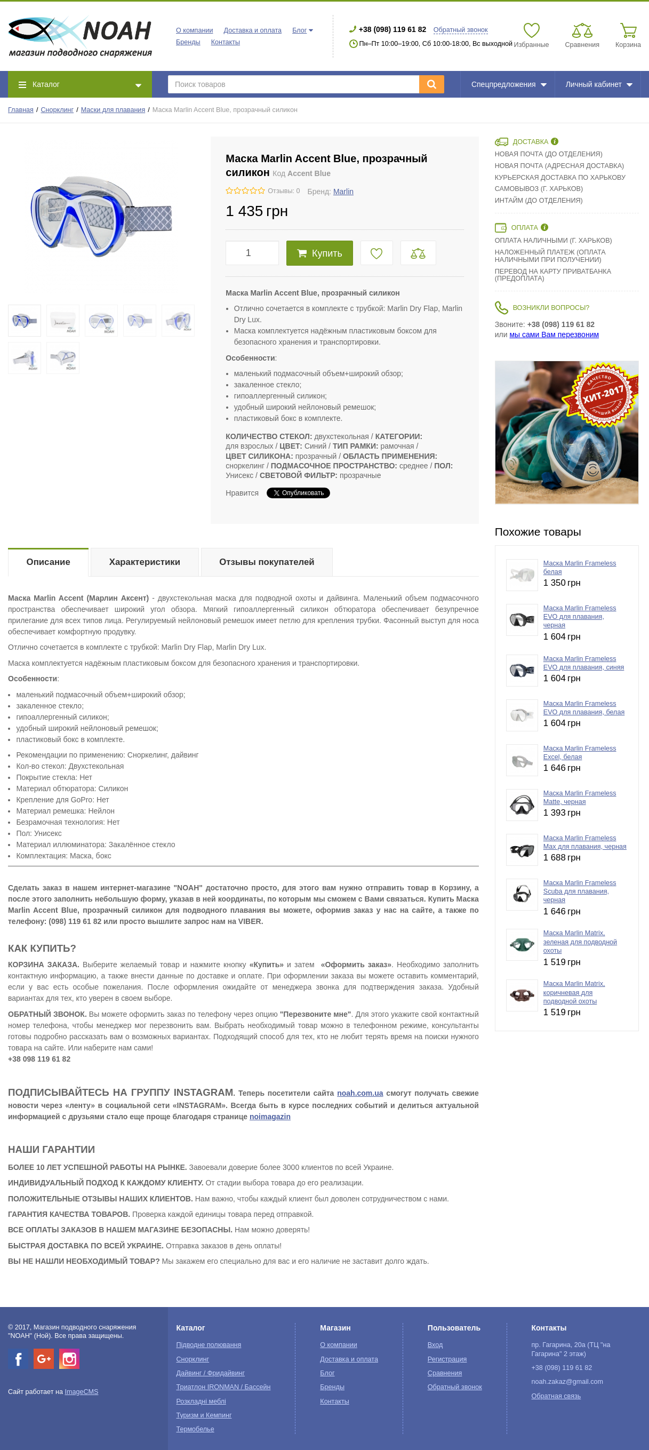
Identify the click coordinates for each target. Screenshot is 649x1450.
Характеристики (144, 562)
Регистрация (447, 1359)
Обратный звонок (461, 30)
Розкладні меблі (201, 1401)
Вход (435, 1345)
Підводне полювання (208, 1345)
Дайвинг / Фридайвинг (210, 1373)
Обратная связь (556, 1396)
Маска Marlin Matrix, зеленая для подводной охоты (580, 941)
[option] (566, 432)
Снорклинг (57, 110)
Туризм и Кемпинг (203, 1415)
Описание (48, 562)
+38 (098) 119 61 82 (393, 29)
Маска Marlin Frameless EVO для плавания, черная (579, 617)
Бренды (188, 42)
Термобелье (195, 1429)
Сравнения (445, 1373)
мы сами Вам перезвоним (554, 334)
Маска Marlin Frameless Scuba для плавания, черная (579, 891)
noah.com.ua (360, 1093)
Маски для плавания (113, 110)
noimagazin (270, 1116)
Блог (299, 30)
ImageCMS (81, 1392)
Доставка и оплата (252, 30)
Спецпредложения (509, 84)
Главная (21, 110)
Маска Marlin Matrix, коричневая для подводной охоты (574, 992)
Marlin (343, 191)
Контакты (225, 42)
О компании (194, 30)
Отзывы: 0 (284, 191)
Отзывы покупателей (266, 562)
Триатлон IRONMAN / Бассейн (223, 1387)
